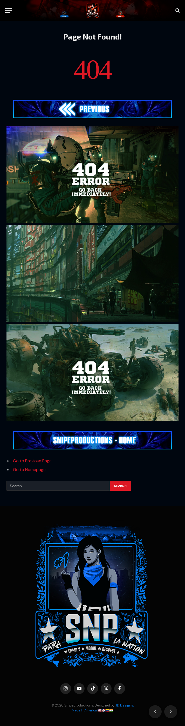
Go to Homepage (29, 469)
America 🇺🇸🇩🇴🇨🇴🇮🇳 (98, 710)
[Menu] (8, 10)
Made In (78, 710)
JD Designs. (124, 705)
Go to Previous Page (32, 460)
